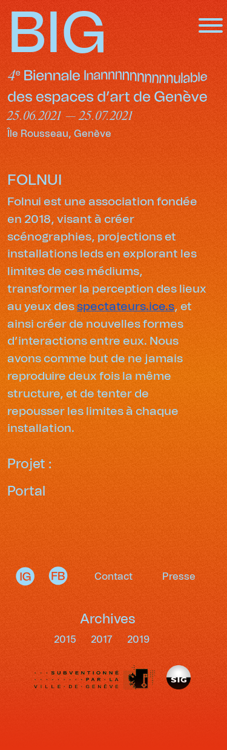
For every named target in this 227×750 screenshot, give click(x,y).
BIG (57, 34)
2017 (103, 640)
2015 (66, 640)
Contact (113, 577)
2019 (138, 640)
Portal (26, 491)
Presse (179, 577)
